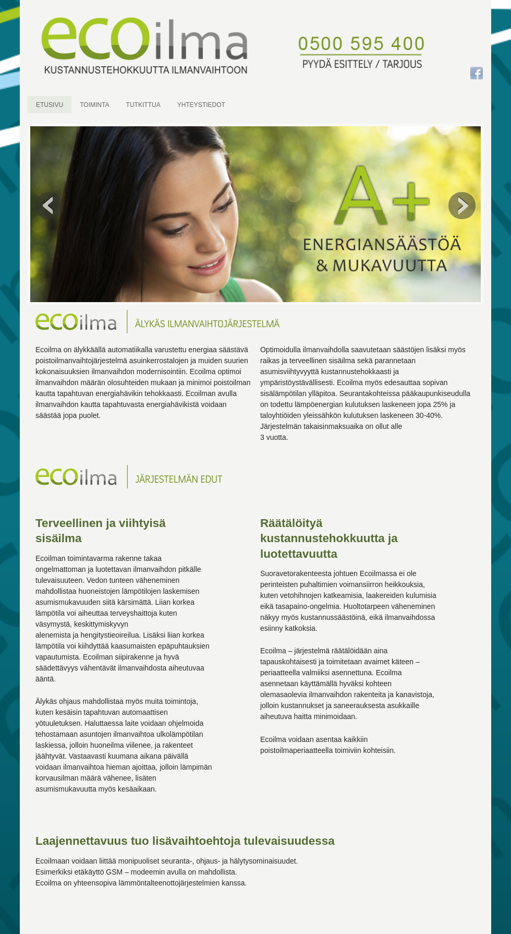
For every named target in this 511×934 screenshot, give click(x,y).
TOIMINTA (94, 105)
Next (462, 205)
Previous (49, 205)
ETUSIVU (49, 105)
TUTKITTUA (143, 105)
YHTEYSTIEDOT (201, 105)
